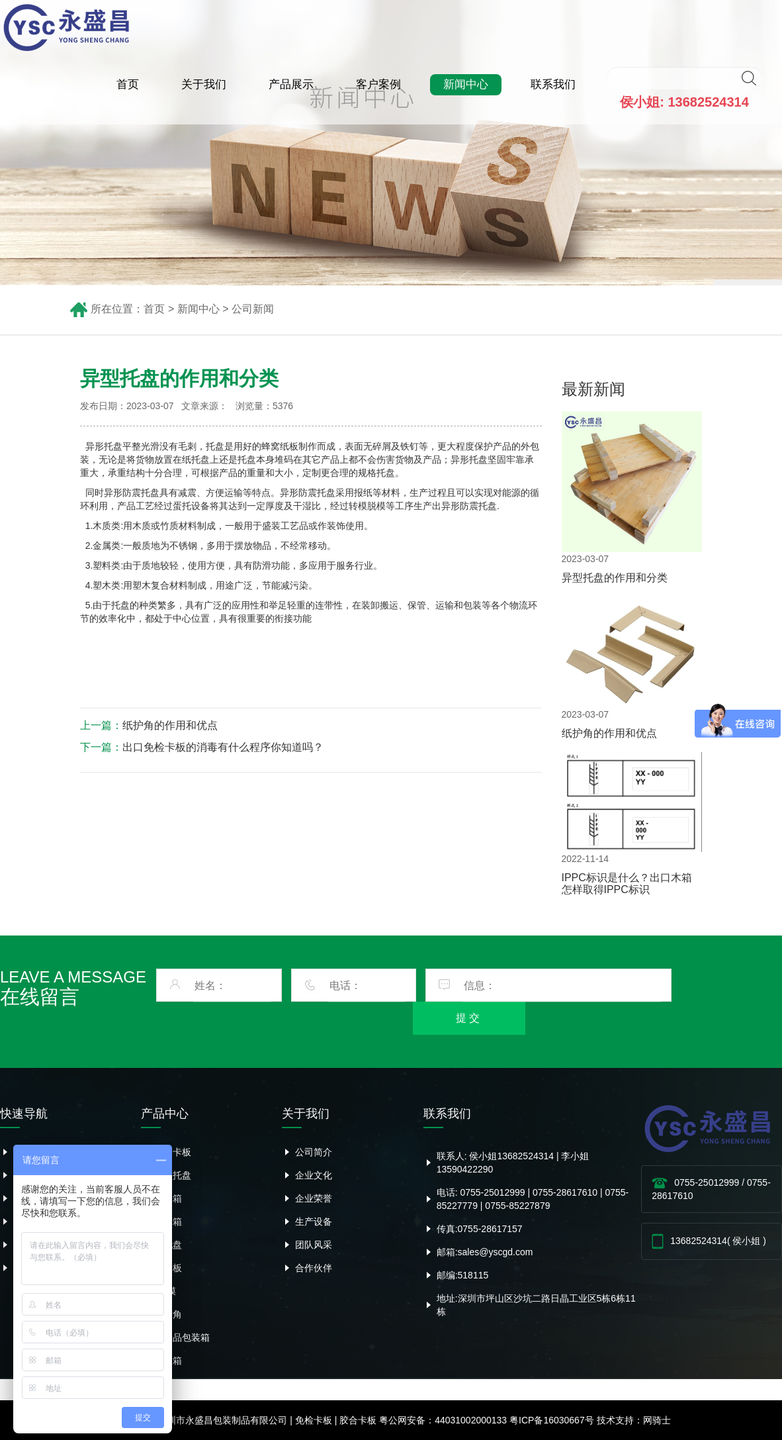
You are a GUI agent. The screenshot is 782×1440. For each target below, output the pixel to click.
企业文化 (313, 1175)
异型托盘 (172, 1175)
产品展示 (291, 84)
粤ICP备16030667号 (551, 1420)
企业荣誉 (313, 1198)
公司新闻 (253, 308)
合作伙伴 (313, 1268)
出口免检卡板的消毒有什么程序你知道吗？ (223, 747)
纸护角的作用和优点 (170, 725)
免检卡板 (313, 1420)
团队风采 (313, 1244)
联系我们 (553, 84)
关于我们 (203, 84)
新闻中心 (465, 84)
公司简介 (313, 1152)
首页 (127, 84)
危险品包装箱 (182, 1337)
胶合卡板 (172, 1152)
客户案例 (378, 84)
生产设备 (313, 1221)
